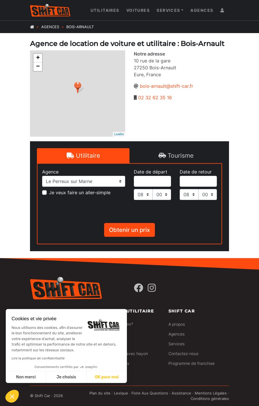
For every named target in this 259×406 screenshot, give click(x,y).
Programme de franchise (191, 363)
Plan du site (99, 393)
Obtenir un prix (129, 229)
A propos (176, 324)
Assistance (181, 393)
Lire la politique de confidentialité (38, 358)
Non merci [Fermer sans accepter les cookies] (25, 377)
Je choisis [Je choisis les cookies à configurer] (66, 377)
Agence (50, 172)
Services (168, 10)
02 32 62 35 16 (155, 97)
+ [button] (38, 58)
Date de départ (150, 172)
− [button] (38, 66)
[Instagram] (152, 288)
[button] (12, 396)
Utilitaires (105, 10)
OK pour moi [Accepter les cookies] (107, 377)
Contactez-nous (183, 353)
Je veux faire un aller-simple (79, 192)
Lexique (121, 393)
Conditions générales (210, 399)
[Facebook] (138, 288)
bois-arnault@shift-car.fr (166, 86)
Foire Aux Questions (150, 393)
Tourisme (176, 155)
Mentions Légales (211, 393)
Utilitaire (83, 155)
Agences (201, 10)
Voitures (138, 10)
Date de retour (196, 172)
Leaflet (119, 134)
